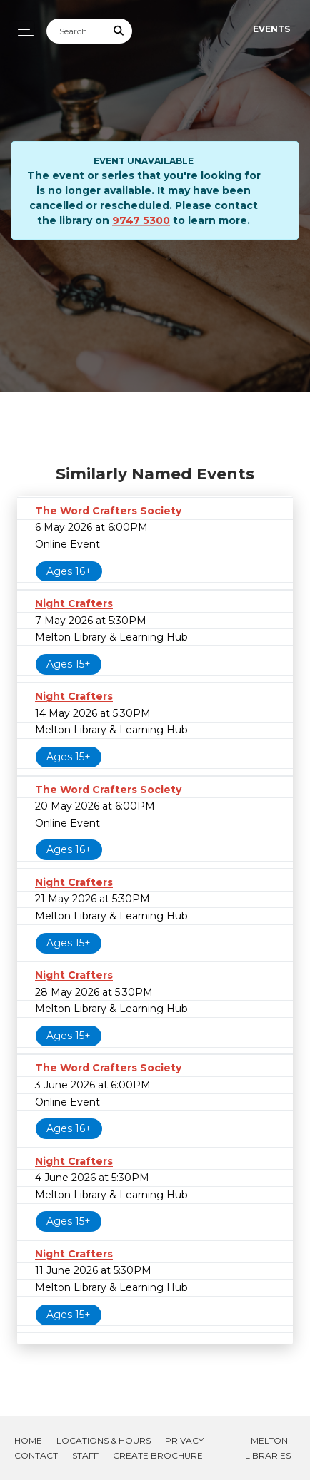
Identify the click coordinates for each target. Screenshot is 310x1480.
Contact (36, 1455)
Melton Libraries (268, 1448)
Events (271, 29)
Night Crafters (74, 603)
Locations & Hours (103, 1440)
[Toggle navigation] (22, 29)
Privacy (184, 1440)
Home (28, 1440)
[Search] (76, 31)
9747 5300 (141, 220)
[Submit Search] (119, 31)
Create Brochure (158, 1455)
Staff (85, 1455)
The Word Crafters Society (108, 510)
